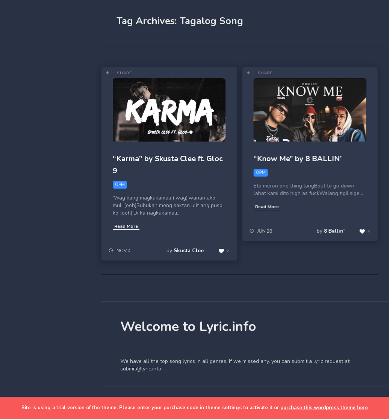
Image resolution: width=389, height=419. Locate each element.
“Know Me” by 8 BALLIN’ (297, 159)
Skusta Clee (189, 250)
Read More (126, 226)
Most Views (173, 53)
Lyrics (23, 153)
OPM (219, 53)
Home (24, 118)
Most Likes (131, 53)
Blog (22, 135)
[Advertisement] (50, 291)
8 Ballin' (334, 231)
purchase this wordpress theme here (324, 407)
